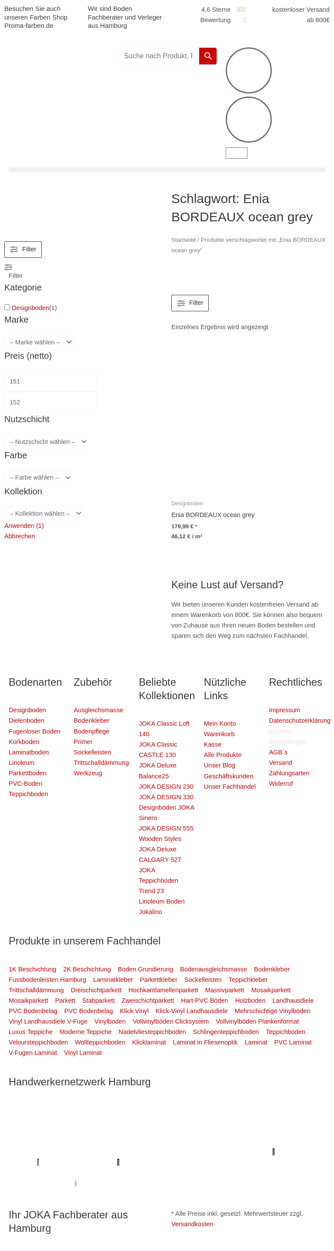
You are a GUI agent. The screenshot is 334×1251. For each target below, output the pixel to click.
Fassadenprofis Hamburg (45, 1131)
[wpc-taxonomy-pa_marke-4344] (38, 342)
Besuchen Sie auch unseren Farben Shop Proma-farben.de (35, 17)
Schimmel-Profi (101, 1172)
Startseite (183, 240)
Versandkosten (192, 1224)
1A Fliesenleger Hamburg (269, 1120)
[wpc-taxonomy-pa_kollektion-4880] (43, 514)
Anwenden (24, 525)
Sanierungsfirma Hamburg (191, 1120)
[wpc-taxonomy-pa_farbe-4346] (38, 477)
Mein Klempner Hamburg (107, 1110)
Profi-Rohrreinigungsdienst (78, 1162)
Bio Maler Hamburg (178, 1141)
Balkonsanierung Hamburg (230, 1172)
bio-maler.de (183, 1162)
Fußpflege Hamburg (106, 1183)
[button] (167, 169)
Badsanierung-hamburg (42, 1172)
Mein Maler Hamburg (256, 1110)
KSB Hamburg (77, 1151)
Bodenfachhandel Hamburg (208, 1131)
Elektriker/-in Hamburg (117, 1120)
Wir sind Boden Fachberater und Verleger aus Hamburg (125, 17)
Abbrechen (19, 536)
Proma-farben (142, 1162)
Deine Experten (296, 1162)
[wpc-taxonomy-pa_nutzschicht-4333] (46, 441)
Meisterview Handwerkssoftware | (148, 1151)
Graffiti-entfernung (295, 1172)
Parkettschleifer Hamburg (232, 1151)
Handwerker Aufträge (158, 1172)
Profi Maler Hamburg (38, 1110)
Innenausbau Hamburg (41, 1183)
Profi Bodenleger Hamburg (184, 1110)
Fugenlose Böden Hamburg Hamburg (93, 1141)
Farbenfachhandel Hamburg (125, 1131)
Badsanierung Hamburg (244, 1141)
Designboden (30, 307)
